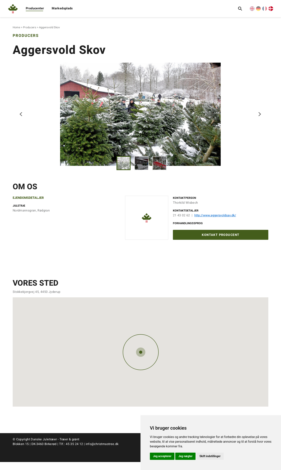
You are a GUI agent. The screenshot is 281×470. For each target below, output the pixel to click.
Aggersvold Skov (49, 27)
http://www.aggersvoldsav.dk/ (215, 222)
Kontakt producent (221, 242)
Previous (21, 118)
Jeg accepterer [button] (162, 456)
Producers (29, 27)
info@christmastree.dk (102, 452)
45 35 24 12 (74, 452)
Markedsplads (62, 8)
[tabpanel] (140, 118)
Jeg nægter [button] (185, 456)
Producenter (35, 8)
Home (16, 27)
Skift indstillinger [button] (210, 456)
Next (259, 118)
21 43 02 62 (181, 222)
